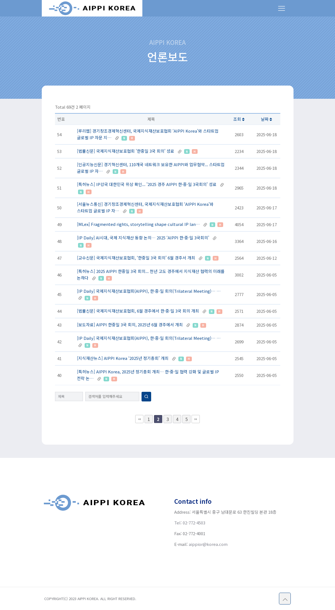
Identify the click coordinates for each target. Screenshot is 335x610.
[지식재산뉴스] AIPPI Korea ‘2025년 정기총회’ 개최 (123, 358)
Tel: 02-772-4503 (189, 523)
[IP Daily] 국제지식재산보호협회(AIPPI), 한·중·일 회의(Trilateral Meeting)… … (149, 291)
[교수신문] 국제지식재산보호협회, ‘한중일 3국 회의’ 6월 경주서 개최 (136, 258)
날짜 (266, 119)
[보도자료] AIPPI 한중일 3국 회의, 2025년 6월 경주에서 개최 (130, 324)
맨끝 (196, 419)
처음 (139, 419)
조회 (239, 119)
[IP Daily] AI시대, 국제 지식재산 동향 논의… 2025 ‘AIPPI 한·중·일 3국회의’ (143, 237)
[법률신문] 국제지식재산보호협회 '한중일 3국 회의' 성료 (126, 151)
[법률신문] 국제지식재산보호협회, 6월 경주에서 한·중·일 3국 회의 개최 (138, 311)
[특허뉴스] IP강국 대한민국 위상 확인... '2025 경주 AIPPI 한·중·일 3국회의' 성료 (147, 184)
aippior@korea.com (208, 544)
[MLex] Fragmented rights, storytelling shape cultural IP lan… (139, 224)
